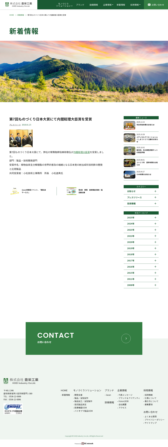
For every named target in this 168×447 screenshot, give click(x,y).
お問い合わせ (151, 412)
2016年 (130, 266)
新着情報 (121, 4)
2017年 (130, 260)
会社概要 (122, 404)
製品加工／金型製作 (83, 401)
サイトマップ (151, 422)
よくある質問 (151, 416)
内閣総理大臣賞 (82, 152)
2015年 (130, 272)
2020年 (130, 241)
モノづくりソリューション (63, 4)
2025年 (130, 217)
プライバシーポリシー (154, 419)
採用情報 (134, 4)
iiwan (108, 394)
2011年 (130, 278)
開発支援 (78, 394)
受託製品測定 (80, 404)
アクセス (122, 407)
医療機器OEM (80, 407)
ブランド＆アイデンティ (129, 398)
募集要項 (149, 404)
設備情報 (93, 4)
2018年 (130, 254)
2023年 (130, 229)
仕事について (150, 398)
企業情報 (107, 4)
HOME (11, 15)
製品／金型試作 (81, 398)
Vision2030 (123, 401)
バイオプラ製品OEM (83, 410)
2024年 (130, 223)
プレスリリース (15, 125)
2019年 (130, 248)
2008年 (130, 284)
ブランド (80, 4)
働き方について (151, 401)
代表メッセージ (125, 394)
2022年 (130, 235)
